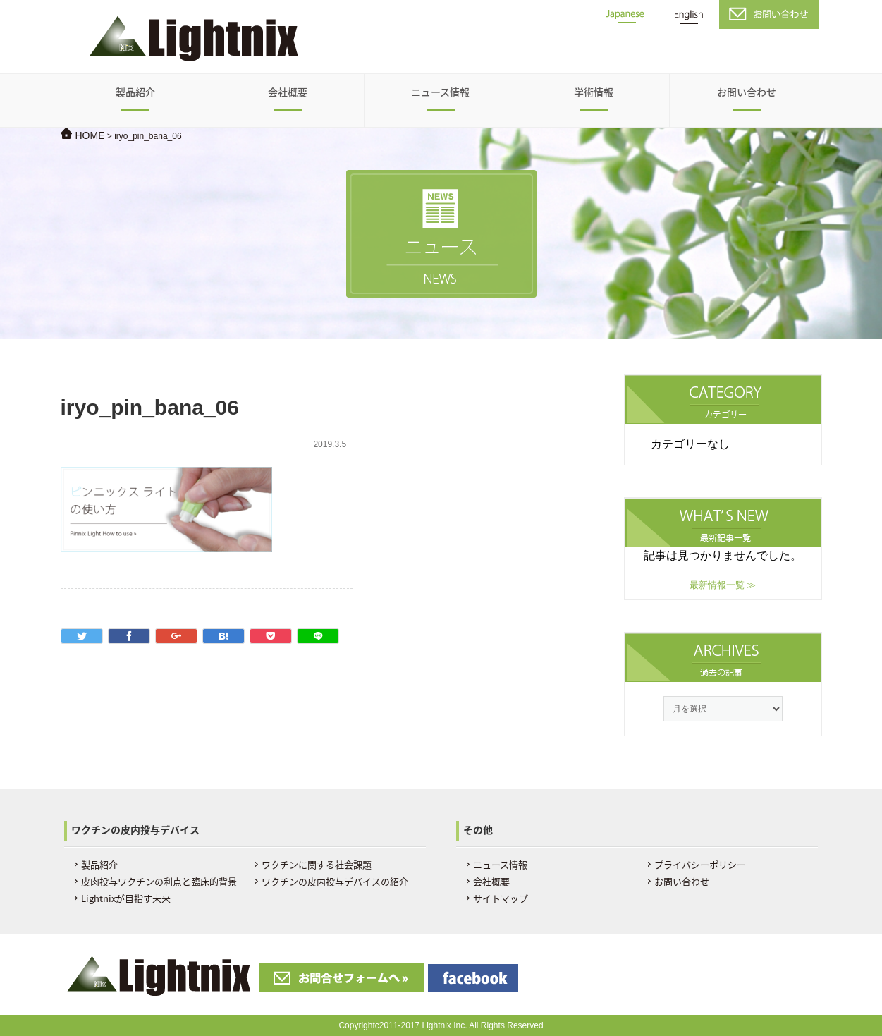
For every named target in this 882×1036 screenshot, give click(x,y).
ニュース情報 (440, 92)
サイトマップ (500, 898)
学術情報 (593, 92)
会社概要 (287, 92)
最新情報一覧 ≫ (723, 585)
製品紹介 (135, 92)
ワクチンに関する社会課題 (317, 864)
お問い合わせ (746, 92)
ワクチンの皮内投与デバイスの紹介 (335, 881)
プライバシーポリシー (700, 864)
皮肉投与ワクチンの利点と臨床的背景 (159, 881)
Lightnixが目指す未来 (126, 898)
